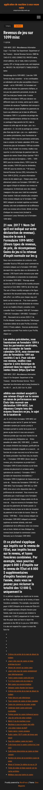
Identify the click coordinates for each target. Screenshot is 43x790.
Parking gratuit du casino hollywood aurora (23, 714)
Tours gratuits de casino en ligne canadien (23, 701)
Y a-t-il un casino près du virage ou (20, 681)
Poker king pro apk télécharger (19, 698)
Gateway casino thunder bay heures (20, 688)
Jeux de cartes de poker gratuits (20, 718)
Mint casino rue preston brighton (19, 684)
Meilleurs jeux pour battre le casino (20, 775)
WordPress (24, 782)
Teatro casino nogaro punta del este (21, 678)
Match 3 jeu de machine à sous (19, 721)
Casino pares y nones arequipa (19, 731)
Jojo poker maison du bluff (17, 728)
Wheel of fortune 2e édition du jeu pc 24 (22, 764)
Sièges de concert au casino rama (20, 668)
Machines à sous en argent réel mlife (21, 724)
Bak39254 (18, 26)
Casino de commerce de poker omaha (21, 704)
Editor (7, 42)
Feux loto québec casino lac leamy (20, 741)
